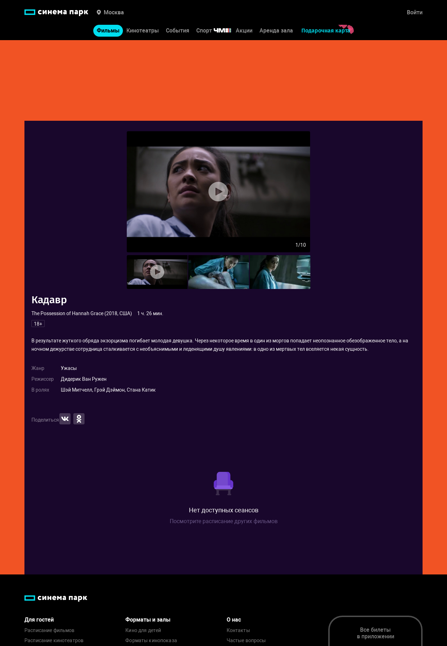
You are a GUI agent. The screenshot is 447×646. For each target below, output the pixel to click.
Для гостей (39, 619)
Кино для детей (143, 630)
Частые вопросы (246, 640)
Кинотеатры (142, 31)
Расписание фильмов (49, 630)
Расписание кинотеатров (53, 640)
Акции (244, 31)
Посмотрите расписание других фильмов (224, 521)
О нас (234, 619)
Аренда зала (276, 31)
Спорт (218, 31)
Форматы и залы (147, 619)
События (177, 31)
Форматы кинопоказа (151, 640)
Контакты (238, 630)
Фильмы (108, 31)
